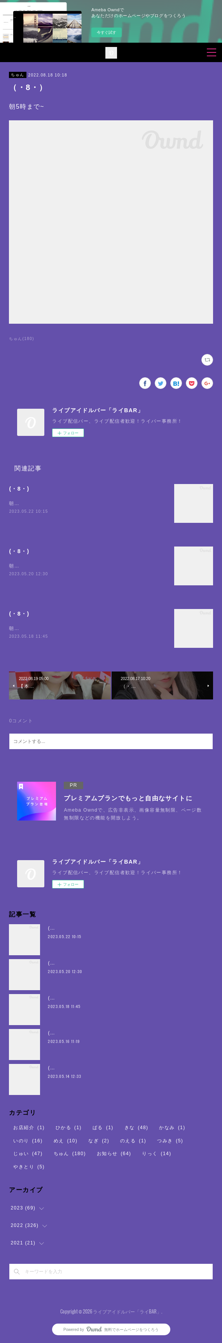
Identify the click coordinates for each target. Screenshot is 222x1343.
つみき (170, 1140)
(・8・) (19, 489)
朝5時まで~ (22, 503)
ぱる (103, 1127)
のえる (133, 1140)
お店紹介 (29, 1127)
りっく (156, 1153)
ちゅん (17, 75)
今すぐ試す (106, 32)
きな (136, 1127)
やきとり (29, 1166)
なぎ (98, 1140)
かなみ (172, 1127)
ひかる (69, 1127)
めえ (66, 1140)
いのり (27, 1140)
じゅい (27, 1153)
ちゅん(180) (21, 339)
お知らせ (114, 1153)
